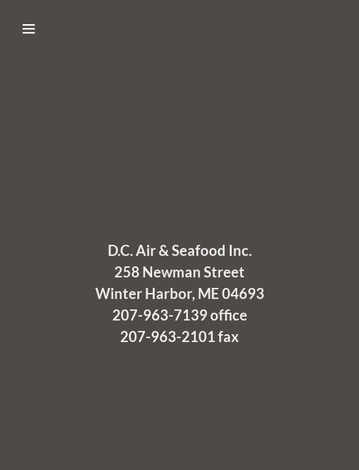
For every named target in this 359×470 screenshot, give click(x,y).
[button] (53, 29)
